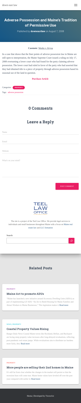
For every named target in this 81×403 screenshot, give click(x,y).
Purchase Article (40, 79)
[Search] (71, 240)
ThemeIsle (49, 396)
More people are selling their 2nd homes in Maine (40, 367)
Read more (63, 305)
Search (10, 235)
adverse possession (15, 92)
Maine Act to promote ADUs (25, 293)
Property (19, 87)
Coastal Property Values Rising (28, 329)
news (9, 324)
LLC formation (46, 228)
